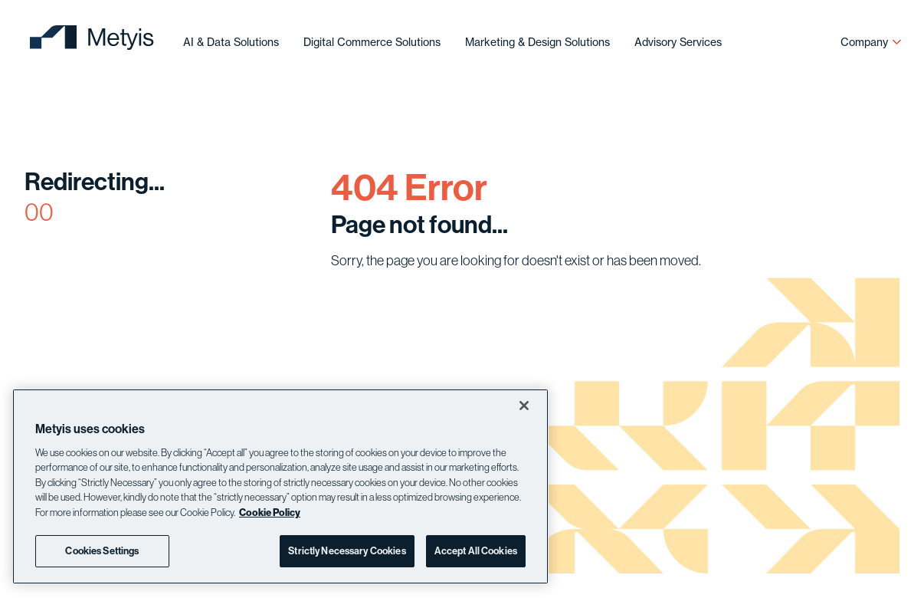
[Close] (524, 405)
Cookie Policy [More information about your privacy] (269, 512)
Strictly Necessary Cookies (346, 550)
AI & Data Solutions (231, 42)
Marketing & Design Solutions (537, 42)
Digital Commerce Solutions (372, 42)
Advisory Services (678, 42)
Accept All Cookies (475, 550)
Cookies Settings (102, 550)
